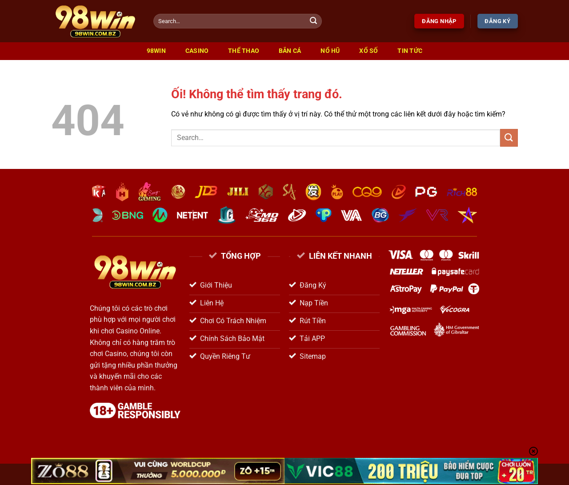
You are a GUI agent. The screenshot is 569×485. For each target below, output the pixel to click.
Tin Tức (409, 51)
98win (156, 51)
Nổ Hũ (330, 51)
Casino (197, 51)
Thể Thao (243, 51)
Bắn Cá (290, 51)
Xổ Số (368, 51)
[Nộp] (313, 21)
